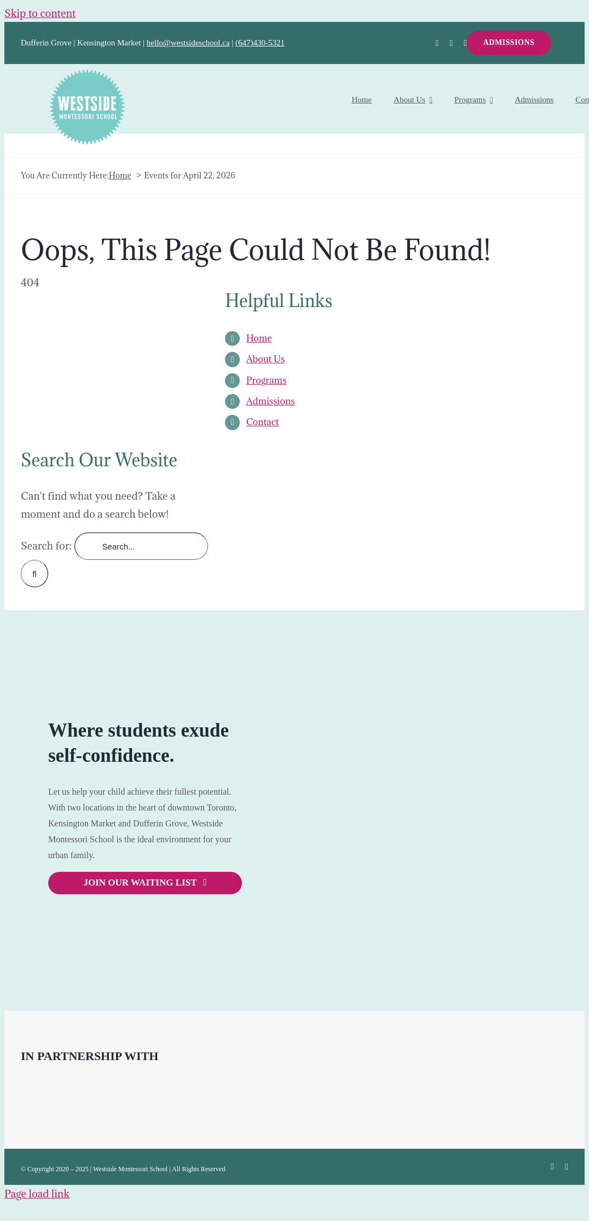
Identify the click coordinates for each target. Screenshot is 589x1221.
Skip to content (40, 13)
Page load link (37, 1193)
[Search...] (141, 546)
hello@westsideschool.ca (188, 42)
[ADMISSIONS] (509, 43)
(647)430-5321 (260, 42)
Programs (266, 380)
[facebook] (437, 43)
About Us (265, 359)
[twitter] (451, 43)
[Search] (34, 573)
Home (259, 338)
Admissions (270, 401)
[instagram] (465, 43)
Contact (262, 422)
